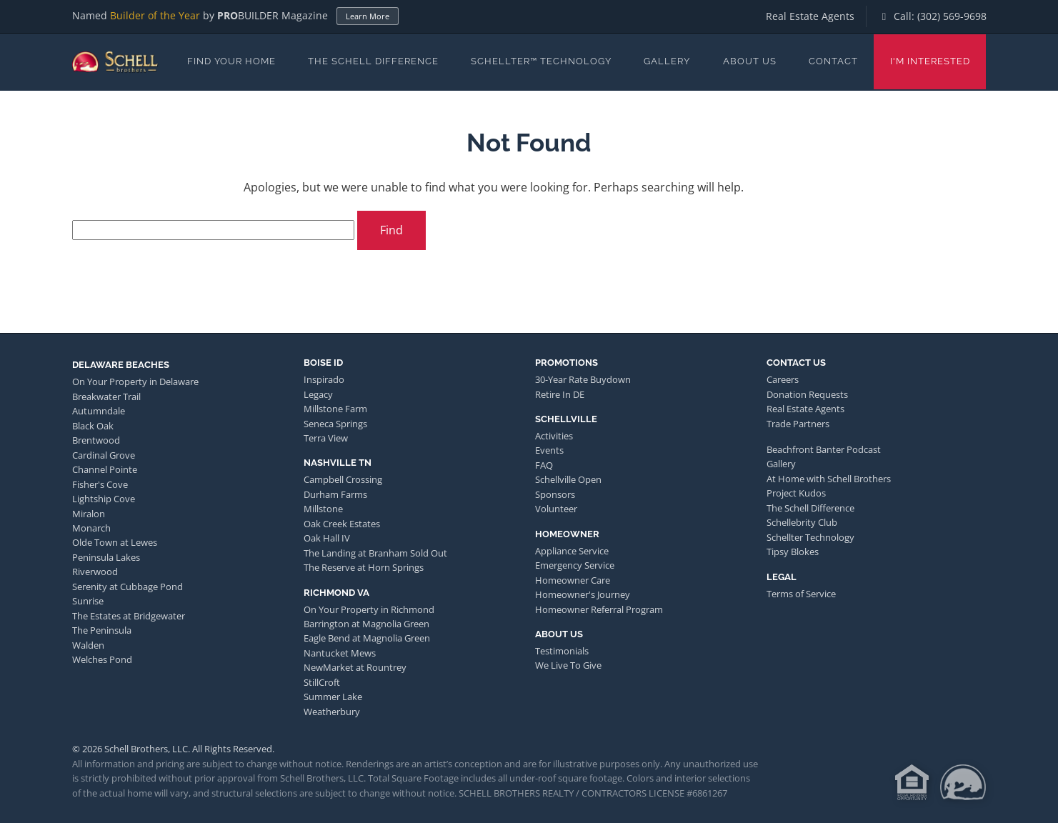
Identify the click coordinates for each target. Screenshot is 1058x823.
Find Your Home (231, 61)
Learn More (367, 16)
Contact (833, 61)
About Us (750, 61)
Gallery (667, 61)
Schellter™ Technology (541, 61)
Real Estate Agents (810, 16)
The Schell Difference (373, 61)
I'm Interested (930, 61)
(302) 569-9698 (952, 16)
